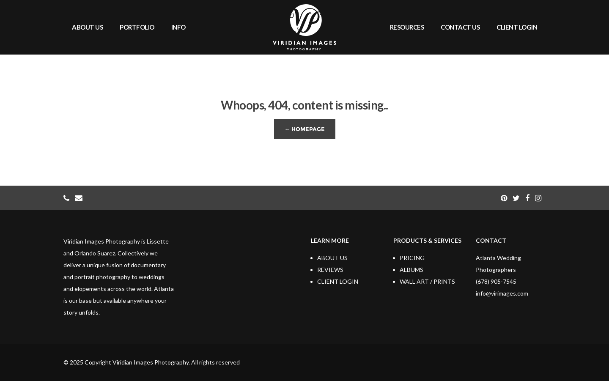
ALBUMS (411, 269)
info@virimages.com (502, 293)
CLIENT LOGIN (517, 27)
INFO (178, 27)
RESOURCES (407, 27)
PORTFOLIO (137, 27)
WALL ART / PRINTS (427, 281)
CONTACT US (460, 27)
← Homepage (305, 129)
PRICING (412, 257)
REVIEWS (330, 269)
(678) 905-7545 (496, 281)
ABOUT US (87, 27)
